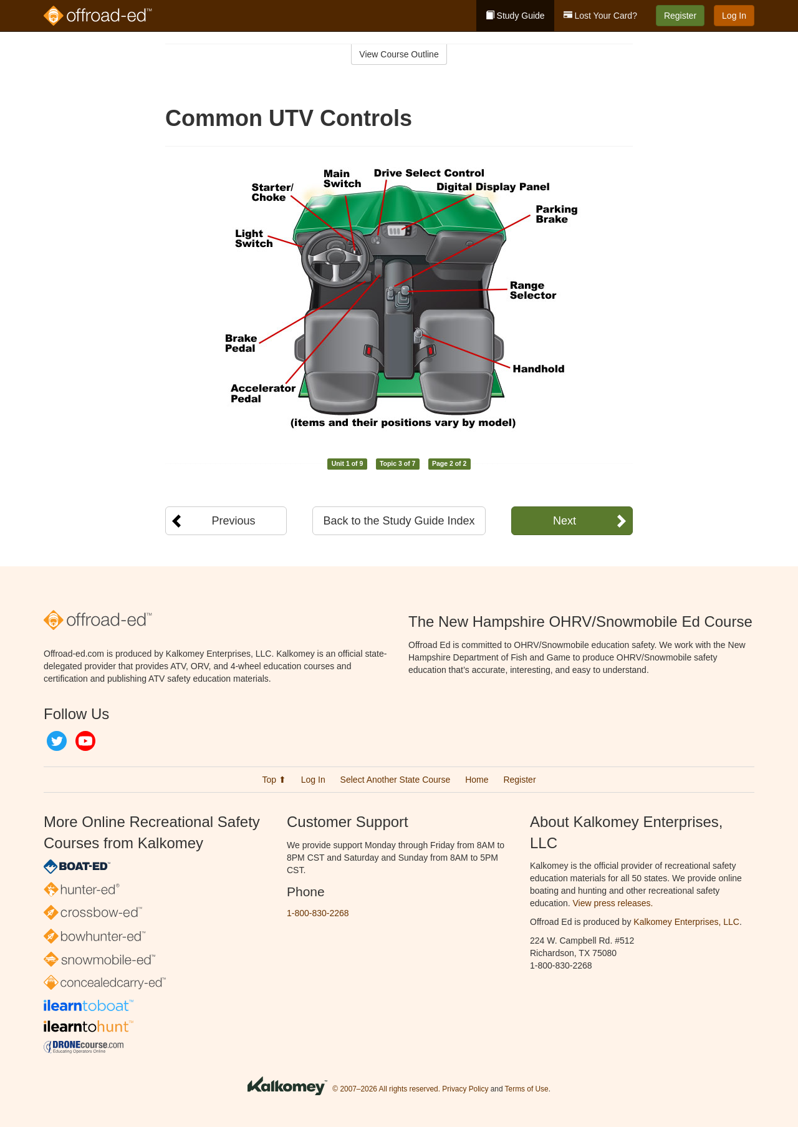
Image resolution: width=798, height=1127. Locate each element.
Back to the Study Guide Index (398, 521)
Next (564, 521)
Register (680, 16)
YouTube (85, 741)
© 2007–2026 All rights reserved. (386, 1089)
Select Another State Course (395, 780)
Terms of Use (527, 1089)
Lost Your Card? (600, 16)
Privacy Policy (465, 1089)
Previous (233, 521)
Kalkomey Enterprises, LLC (686, 922)
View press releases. (613, 903)
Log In (734, 16)
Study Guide (515, 16)
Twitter (57, 741)
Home (476, 780)
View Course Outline (398, 54)
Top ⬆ (274, 780)
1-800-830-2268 (318, 913)
